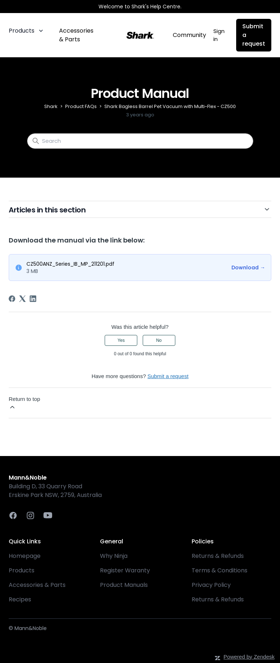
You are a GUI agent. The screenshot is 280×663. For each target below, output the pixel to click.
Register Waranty (125, 570)
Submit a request (253, 35)
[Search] (140, 141)
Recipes (20, 599)
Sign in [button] (219, 35)
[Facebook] (12, 298)
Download (248, 267)
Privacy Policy (211, 585)
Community (189, 35)
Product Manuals (124, 585)
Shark (51, 106)
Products (21, 570)
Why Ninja (114, 556)
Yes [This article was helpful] (121, 340)
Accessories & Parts (76, 34)
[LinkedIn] (33, 298)
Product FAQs (81, 106)
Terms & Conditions (219, 570)
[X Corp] (22, 298)
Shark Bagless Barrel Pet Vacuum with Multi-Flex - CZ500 (170, 106)
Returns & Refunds (218, 556)
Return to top (24, 403)
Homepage (25, 556)
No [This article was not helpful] (159, 340)
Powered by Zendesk (249, 657)
